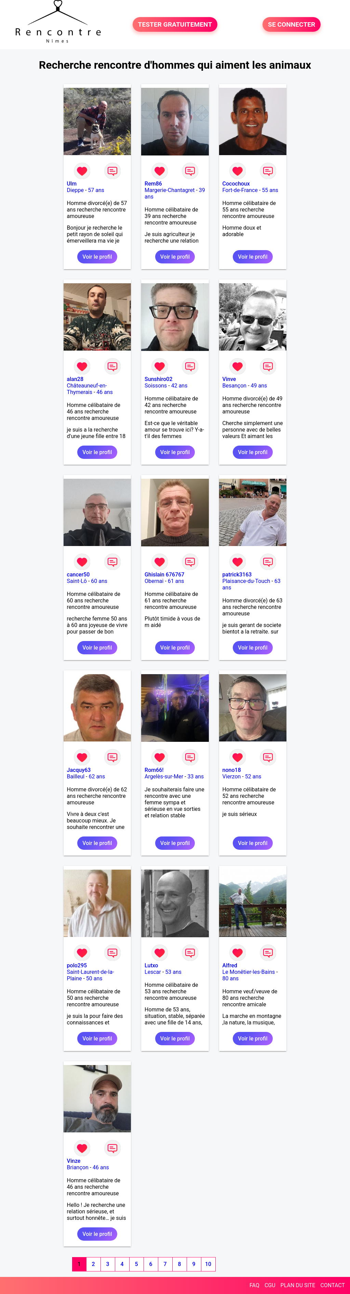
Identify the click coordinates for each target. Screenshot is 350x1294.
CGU (270, 1285)
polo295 (77, 965)
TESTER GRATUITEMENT (175, 24)
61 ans (176, 581)
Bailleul (76, 776)
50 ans (94, 978)
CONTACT (332, 1285)
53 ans (173, 972)
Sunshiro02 (158, 379)
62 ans (97, 776)
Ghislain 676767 (164, 574)
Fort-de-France (240, 190)
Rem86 (153, 183)
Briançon (78, 1167)
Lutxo (151, 965)
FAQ (254, 1285)
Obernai (154, 581)
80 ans (231, 978)
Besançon (235, 385)
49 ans (259, 385)
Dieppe (75, 190)
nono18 (232, 770)
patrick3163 (237, 574)
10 (208, 1264)
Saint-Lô (77, 581)
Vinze (74, 1161)
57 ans (96, 190)
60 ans (99, 581)
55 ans (270, 190)
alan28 (75, 379)
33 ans (195, 776)
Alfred (230, 965)
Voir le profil (97, 257)
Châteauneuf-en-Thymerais (87, 388)
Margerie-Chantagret (169, 190)
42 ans (179, 385)
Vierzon (232, 776)
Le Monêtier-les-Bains (249, 972)
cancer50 (78, 574)
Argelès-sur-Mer (164, 776)
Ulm (72, 183)
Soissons (156, 385)
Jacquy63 (79, 770)
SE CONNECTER (291, 24)
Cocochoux (236, 183)
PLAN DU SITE (298, 1285)
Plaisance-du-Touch (246, 581)
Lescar (153, 972)
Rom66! (154, 770)
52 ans (253, 776)
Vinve (229, 379)
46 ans (104, 392)
